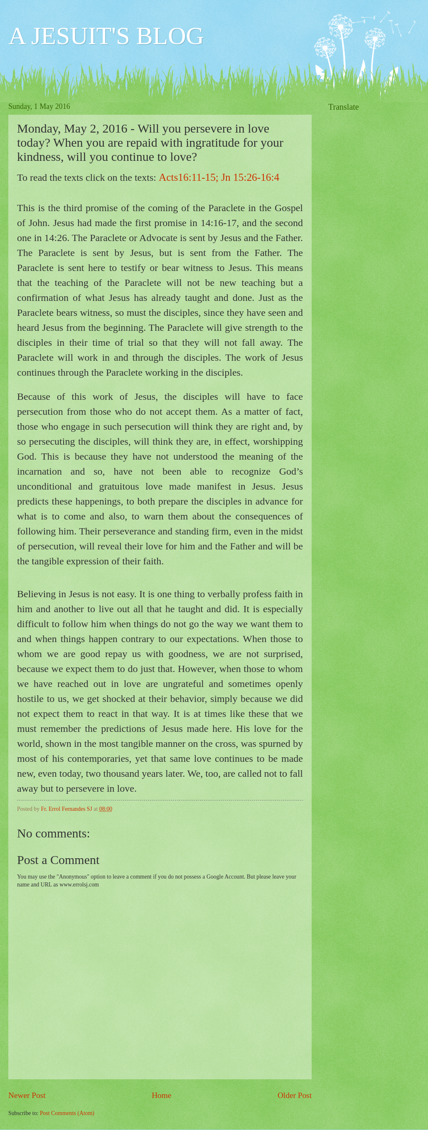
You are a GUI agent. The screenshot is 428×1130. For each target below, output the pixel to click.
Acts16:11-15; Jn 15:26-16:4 (219, 177)
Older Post (295, 1095)
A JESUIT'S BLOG (106, 35)
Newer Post (27, 1095)
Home (161, 1095)
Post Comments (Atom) (67, 1113)
